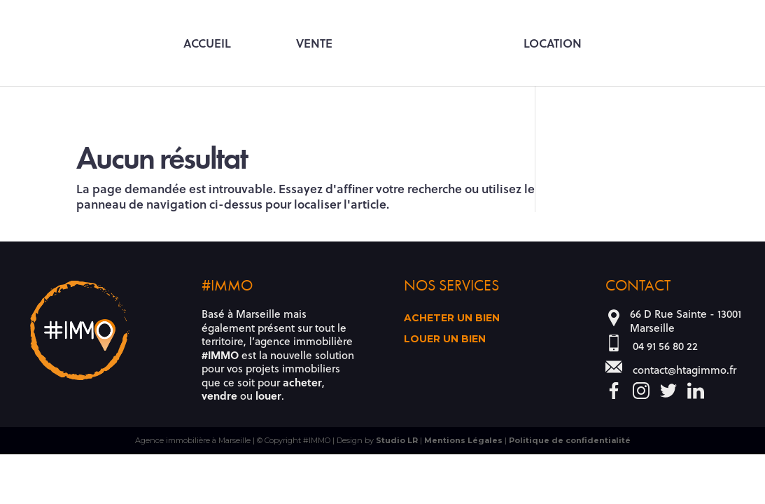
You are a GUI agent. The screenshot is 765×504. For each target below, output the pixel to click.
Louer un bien (445, 339)
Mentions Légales (463, 440)
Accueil (207, 44)
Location (553, 44)
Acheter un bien (452, 318)
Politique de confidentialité (570, 440)
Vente (314, 44)
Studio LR (397, 440)
